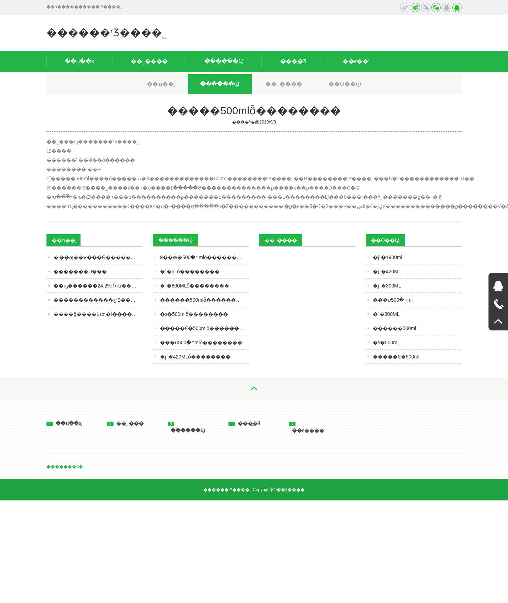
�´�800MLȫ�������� (194, 286)
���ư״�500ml (393, 300)
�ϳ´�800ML (387, 286)
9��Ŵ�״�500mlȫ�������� (203, 257)
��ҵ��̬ (160, 84)
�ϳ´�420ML (387, 271)
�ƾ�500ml (385, 342)
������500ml (394, 328)
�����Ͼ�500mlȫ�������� (204, 328)
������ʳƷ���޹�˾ (107, 32)
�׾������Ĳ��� (80, 271)
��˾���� (149, 61)
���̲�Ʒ (293, 61)
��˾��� (125, 423)
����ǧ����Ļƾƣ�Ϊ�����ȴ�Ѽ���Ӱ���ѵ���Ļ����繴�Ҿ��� (98, 314)
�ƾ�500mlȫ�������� (194, 314)
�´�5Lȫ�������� (190, 271)
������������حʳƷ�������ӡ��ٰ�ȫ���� (98, 300)
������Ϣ (224, 61)
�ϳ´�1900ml (387, 257)
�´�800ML (386, 314)
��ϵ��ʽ (356, 61)
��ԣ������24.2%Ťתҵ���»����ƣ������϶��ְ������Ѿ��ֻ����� (98, 286)
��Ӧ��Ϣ (344, 84)
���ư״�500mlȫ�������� (201, 342)
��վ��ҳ (79, 61)
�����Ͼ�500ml (396, 357)
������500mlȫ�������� (203, 300)
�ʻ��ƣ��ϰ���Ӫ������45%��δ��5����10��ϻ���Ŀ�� (98, 257)
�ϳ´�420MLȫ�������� (195, 357)
